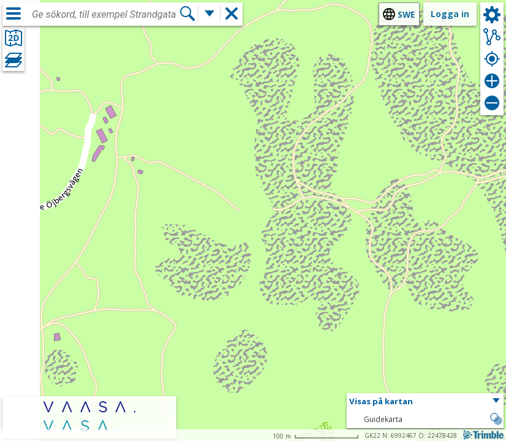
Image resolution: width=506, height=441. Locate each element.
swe (406, 14)
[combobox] (105, 14)
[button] (425, 401)
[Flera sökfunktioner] (209, 13)
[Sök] (187, 13)
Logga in (450, 14)
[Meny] (13, 13)
